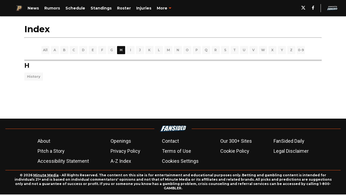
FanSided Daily (289, 141)
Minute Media (46, 175)
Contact (170, 141)
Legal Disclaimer (291, 151)
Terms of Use (176, 151)
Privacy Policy (125, 151)
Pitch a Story (51, 151)
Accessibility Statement (63, 161)
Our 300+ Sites (236, 141)
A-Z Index (121, 161)
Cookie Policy (234, 151)
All (45, 50)
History (33, 76)
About (44, 141)
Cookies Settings (180, 161)
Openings (121, 141)
